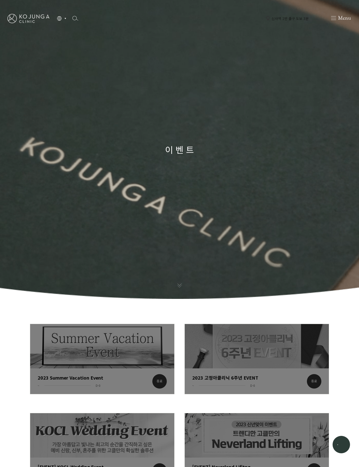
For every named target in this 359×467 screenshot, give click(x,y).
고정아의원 (28, 18)
